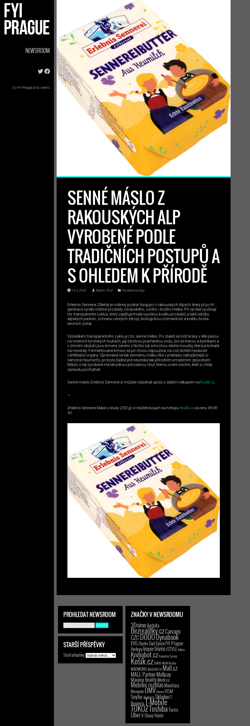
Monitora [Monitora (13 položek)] (171, 685)
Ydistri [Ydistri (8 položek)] (158, 715)
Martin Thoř (104, 290)
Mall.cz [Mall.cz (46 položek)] (170, 668)
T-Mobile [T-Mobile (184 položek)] (156, 701)
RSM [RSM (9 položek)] (169, 691)
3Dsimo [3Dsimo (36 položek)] (138, 624)
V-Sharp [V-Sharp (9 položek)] (147, 715)
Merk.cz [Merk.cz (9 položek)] (163, 679)
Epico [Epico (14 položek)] (160, 643)
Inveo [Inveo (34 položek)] (160, 648)
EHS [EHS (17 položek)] (134, 643)
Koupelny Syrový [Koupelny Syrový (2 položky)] (168, 656)
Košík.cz (207, 382)
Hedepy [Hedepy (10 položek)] (136, 649)
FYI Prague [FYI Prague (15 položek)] (174, 643)
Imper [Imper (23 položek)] (148, 648)
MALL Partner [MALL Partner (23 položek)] (143, 674)
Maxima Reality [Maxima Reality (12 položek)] (144, 679)
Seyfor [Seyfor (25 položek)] (136, 697)
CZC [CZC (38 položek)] (135, 637)
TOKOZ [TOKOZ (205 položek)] (139, 708)
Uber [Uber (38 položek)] (136, 714)
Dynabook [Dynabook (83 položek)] (167, 637)
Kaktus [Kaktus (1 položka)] (181, 649)
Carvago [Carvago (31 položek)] (173, 631)
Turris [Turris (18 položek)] (173, 709)
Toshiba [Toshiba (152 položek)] (158, 708)
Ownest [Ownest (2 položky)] (160, 691)
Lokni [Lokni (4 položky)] (157, 663)
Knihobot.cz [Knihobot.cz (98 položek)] (144, 654)
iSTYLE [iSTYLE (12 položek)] (171, 648)
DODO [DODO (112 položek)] (147, 637)
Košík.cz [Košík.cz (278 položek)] (142, 661)
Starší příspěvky (74, 655)
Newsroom (37, 50)
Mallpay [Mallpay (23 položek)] (163, 674)
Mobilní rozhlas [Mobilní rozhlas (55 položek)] (147, 684)
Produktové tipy (133, 290)
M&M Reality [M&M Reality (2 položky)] (169, 663)
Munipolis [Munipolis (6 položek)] (137, 691)
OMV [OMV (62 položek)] (150, 690)
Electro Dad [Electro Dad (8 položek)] (147, 643)
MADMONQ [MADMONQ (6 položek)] (139, 669)
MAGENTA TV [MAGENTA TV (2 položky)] (155, 669)
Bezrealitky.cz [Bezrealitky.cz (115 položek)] (147, 630)
